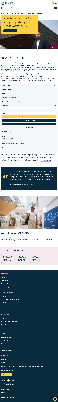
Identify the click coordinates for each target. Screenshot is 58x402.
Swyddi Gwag (4, 328)
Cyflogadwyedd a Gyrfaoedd (9, 97)
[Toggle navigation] (56, 3)
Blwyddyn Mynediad (6, 110)
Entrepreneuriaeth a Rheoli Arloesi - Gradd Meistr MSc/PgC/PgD (8, 258)
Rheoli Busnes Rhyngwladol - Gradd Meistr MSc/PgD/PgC (22, 258)
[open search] (53, 3)
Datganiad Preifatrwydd (6, 395)
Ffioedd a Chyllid (29, 127)
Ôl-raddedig (13, 13)
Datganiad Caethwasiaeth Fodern (7, 397)
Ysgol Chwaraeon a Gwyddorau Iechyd (11, 306)
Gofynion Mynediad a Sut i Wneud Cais (11, 101)
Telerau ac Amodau (46, 160)
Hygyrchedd (3, 392)
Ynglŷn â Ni (4, 318)
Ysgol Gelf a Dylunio (6, 296)
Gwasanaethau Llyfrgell (7, 350)
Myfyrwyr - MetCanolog (7, 337)
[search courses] (55, 8)
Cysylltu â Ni (5, 105)
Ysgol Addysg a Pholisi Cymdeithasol (10, 299)
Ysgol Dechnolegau (6, 309)
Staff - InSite (4, 340)
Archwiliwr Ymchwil (6, 347)
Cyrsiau (7, 13)
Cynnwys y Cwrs (6, 85)
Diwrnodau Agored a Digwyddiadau (10, 287)
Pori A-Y (3, 11)
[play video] (29, 212)
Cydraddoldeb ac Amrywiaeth (9, 321)
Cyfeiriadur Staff (5, 359)
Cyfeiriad (3, 362)
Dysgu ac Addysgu (6, 89)
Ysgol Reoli (4, 302)
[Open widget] (55, 399)
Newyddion (4, 324)
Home (2, 13)
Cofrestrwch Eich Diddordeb (29, 120)
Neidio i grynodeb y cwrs (54, 46)
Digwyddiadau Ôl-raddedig (29, 116)
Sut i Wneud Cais (5, 280)
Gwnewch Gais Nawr (10, 31)
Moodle (3, 343)
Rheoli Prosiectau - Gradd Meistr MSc (36, 258)
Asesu (3, 93)
